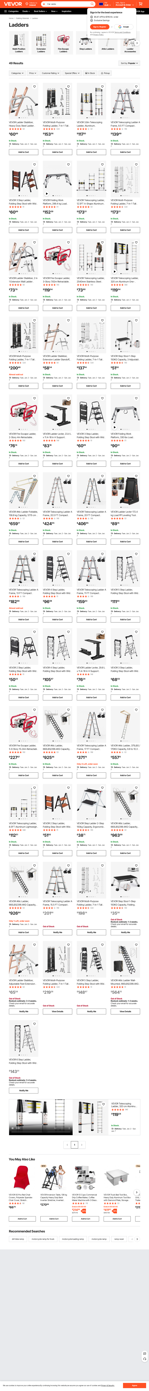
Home (11, 18)
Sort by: (124, 63)
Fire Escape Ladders (63, 50)
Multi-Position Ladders (19, 50)
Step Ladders (86, 49)
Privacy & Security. (107, 1385)
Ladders (35, 18)
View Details (57, 1011)
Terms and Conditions (122, 32)
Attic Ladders (108, 49)
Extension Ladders (41, 50)
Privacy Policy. (98, 34)
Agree (134, 1385)
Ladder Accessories (130, 50)
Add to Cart (23, 152)
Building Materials (22, 18)
